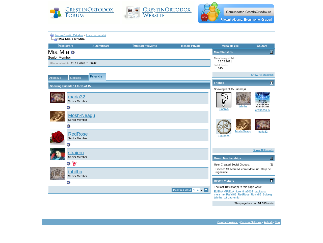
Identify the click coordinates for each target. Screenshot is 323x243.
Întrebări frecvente (145, 45)
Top (277, 222)
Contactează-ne (227, 222)
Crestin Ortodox (251, 222)
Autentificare (100, 45)
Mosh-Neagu (81, 115)
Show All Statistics (262, 74)
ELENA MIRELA (224, 191)
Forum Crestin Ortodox (69, 35)
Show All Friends (263, 150)
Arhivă (268, 222)
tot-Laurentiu (231, 197)
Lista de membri (96, 35)
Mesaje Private (190, 45)
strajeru (76, 152)
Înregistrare (65, 45)
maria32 (76, 96)
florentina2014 (244, 191)
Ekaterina (223, 135)
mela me (219, 194)
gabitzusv (260, 191)
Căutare (262, 45)
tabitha (75, 171)
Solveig (267, 194)
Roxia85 (256, 194)
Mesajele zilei (230, 45)
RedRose (78, 134)
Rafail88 (231, 194)
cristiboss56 (262, 109)
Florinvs (224, 108)
